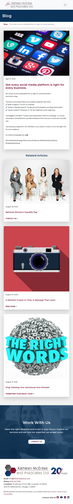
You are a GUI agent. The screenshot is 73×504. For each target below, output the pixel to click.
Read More (11, 306)
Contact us (12, 218)
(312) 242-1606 (15, 481)
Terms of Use (61, 492)
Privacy (53, 492)
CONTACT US (36, 442)
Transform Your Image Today (20, 394)
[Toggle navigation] (65, 5)
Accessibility (8, 494)
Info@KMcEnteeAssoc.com (19, 479)
